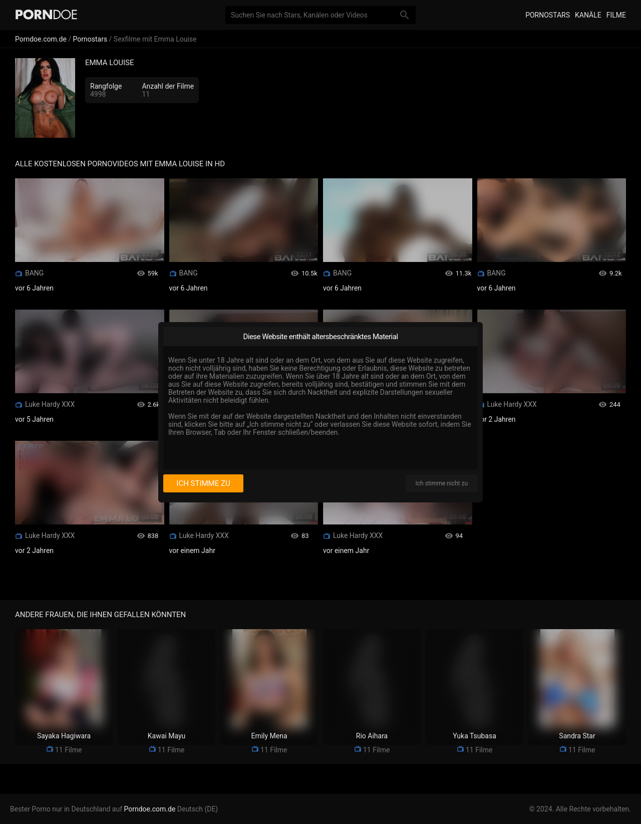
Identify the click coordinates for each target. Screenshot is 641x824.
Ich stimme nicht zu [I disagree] (442, 483)
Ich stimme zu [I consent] (203, 483)
